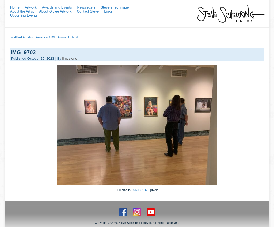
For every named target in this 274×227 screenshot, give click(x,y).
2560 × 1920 (140, 190)
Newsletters (86, 7)
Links (108, 11)
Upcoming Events (23, 15)
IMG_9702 (23, 52)
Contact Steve (88, 11)
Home (15, 7)
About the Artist (22, 11)
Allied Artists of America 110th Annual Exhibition (46, 37)
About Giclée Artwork (55, 11)
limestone (69, 59)
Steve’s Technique (115, 7)
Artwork (31, 7)
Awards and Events (57, 7)
